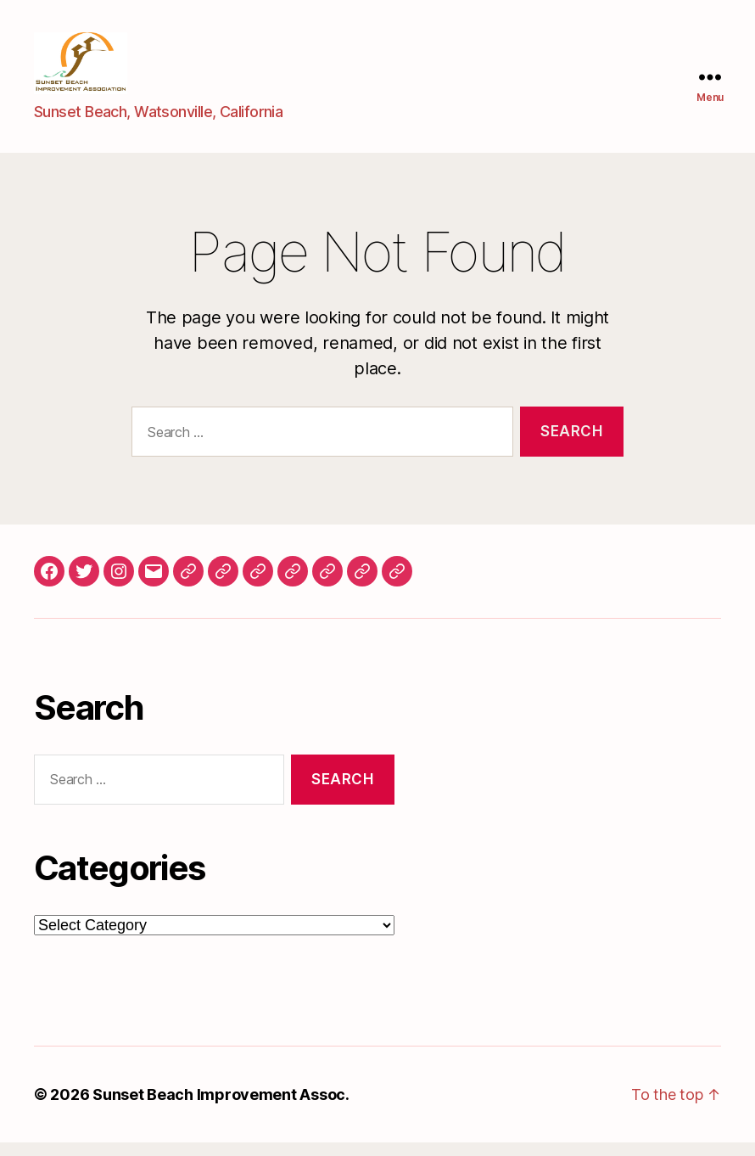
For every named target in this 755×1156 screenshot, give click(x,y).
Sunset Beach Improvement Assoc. (221, 1108)
